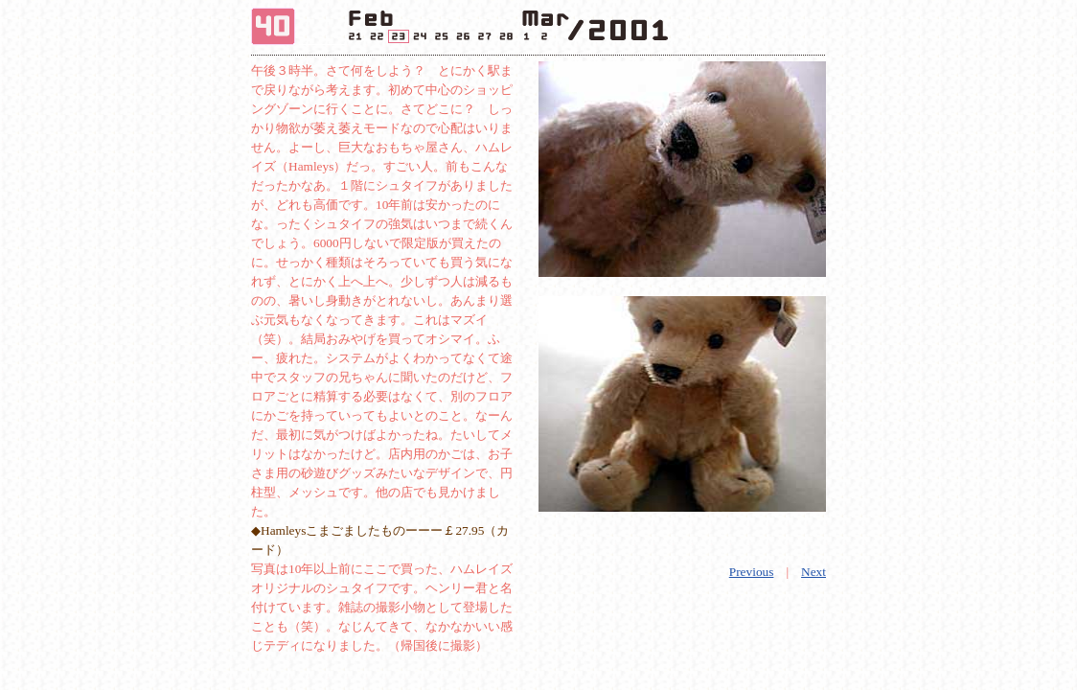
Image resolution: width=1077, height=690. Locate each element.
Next (813, 571)
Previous (751, 571)
